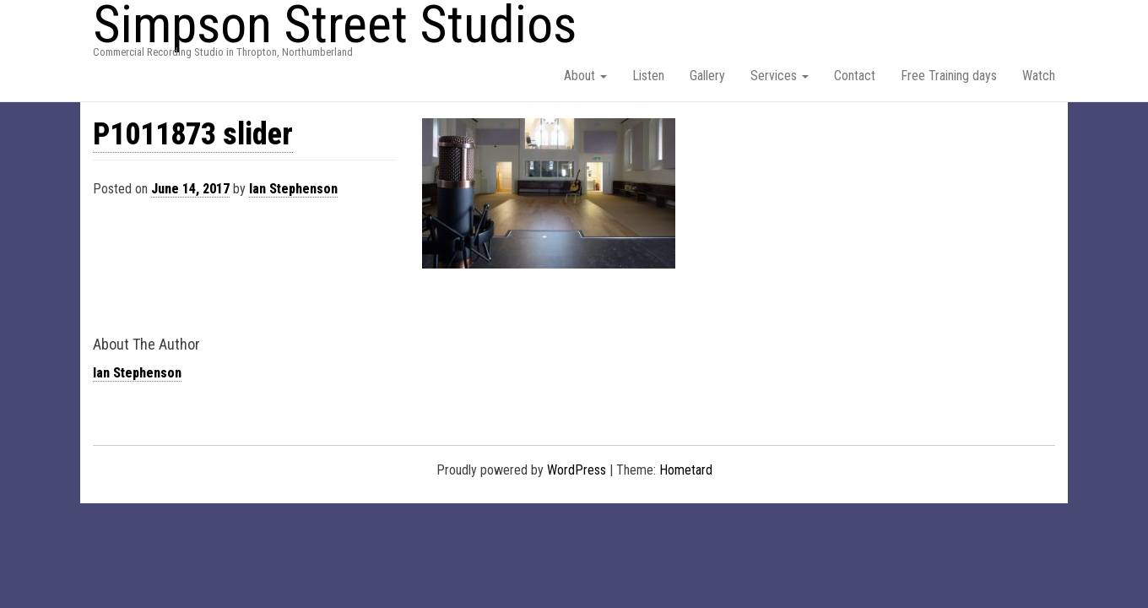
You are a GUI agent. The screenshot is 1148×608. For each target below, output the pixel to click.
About (585, 76)
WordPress (576, 470)
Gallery (707, 76)
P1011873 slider (193, 134)
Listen (648, 76)
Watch (1038, 76)
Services (779, 76)
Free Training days (949, 76)
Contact (854, 76)
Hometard (685, 470)
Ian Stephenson (293, 189)
